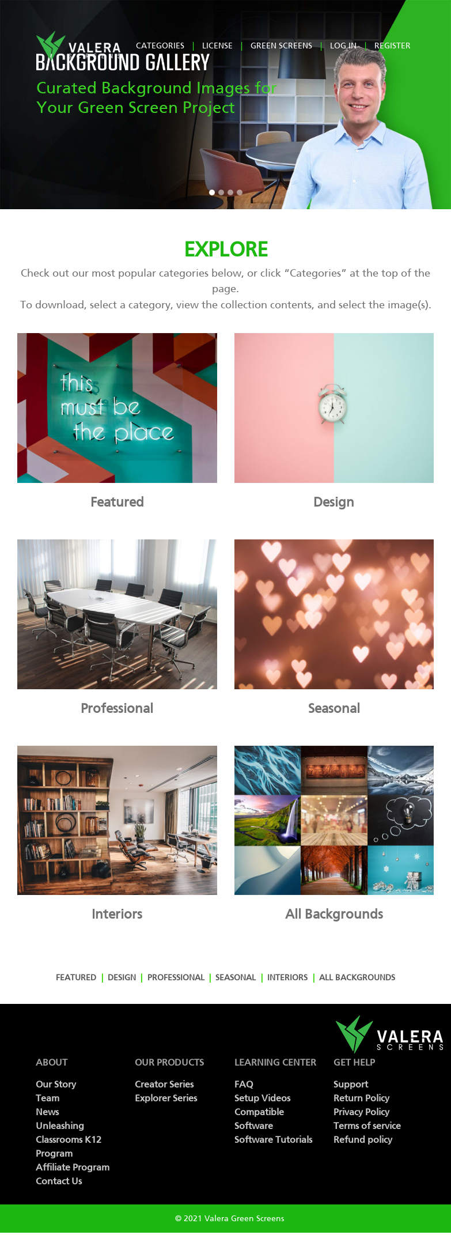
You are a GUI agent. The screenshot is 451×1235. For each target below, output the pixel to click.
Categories (160, 46)
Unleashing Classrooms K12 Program (68, 1139)
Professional (175, 978)
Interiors (287, 978)
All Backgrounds (357, 978)
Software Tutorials (273, 1139)
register (392, 46)
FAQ (243, 1084)
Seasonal (235, 978)
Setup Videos (262, 1098)
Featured (76, 978)
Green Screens (281, 46)
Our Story (56, 1084)
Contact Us (59, 1181)
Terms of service (367, 1125)
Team (47, 1098)
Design (122, 978)
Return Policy (361, 1098)
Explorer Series (166, 1098)
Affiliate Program (72, 1167)
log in (343, 46)
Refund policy (362, 1139)
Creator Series (164, 1084)
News (47, 1111)
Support (350, 1084)
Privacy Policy (361, 1111)
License (217, 46)
